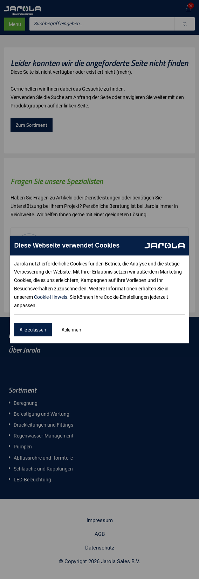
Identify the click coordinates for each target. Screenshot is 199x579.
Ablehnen (71, 329)
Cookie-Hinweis (50, 297)
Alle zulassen (33, 329)
